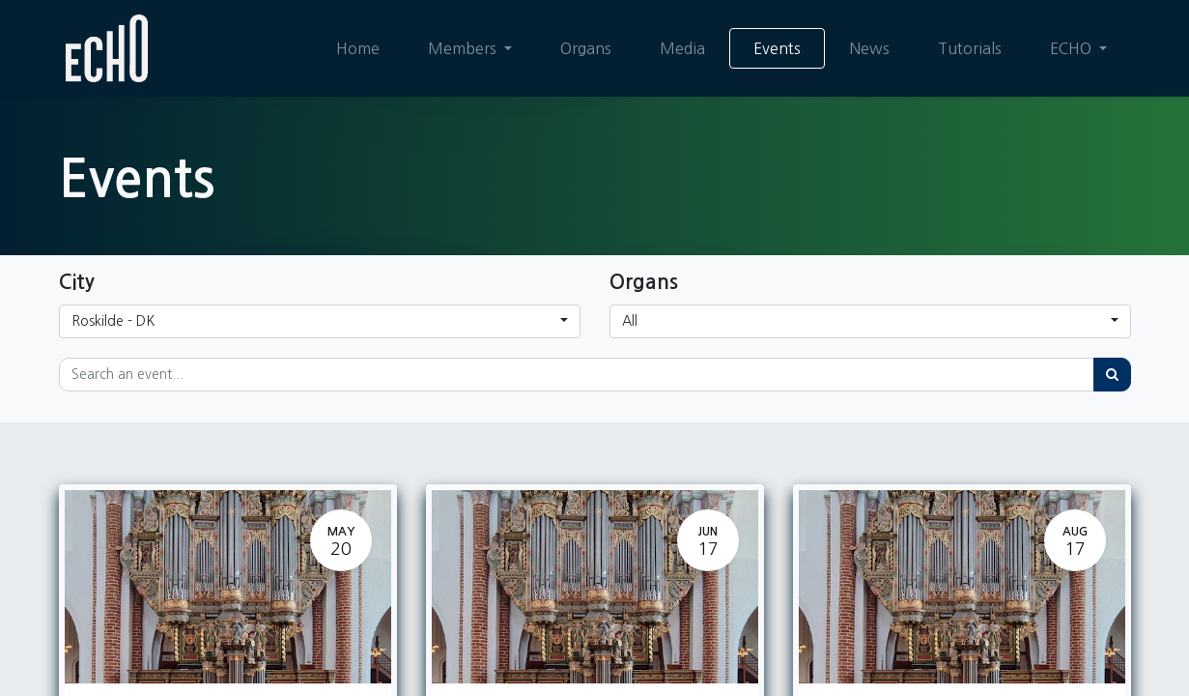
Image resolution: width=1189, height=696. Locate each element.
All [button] (629, 321)
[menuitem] (357, 48)
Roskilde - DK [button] (113, 321)
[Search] (1112, 375)
